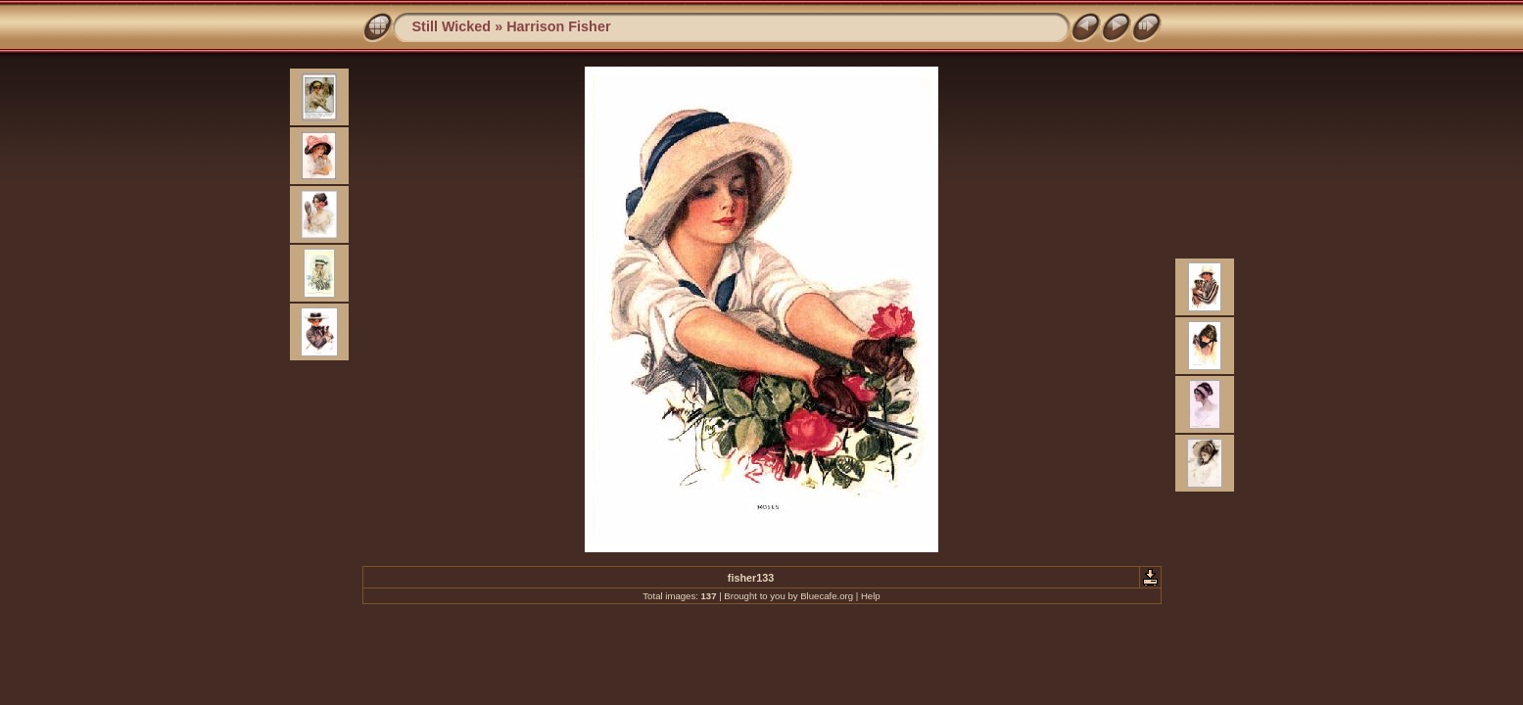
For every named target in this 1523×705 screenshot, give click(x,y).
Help (870, 595)
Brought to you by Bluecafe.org (788, 595)
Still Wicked (452, 26)
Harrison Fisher (558, 26)
